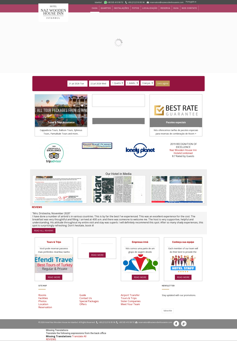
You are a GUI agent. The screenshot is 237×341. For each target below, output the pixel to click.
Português (190, 1)
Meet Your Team (130, 304)
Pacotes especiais (176, 122)
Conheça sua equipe (183, 242)
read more (54, 277)
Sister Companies (131, 301)
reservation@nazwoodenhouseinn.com (166, 2)
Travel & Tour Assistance (61, 122)
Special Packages (89, 301)
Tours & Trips (54, 242)
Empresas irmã (140, 242)
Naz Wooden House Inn (183, 150)
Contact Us (86, 298)
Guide (83, 295)
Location (43, 304)
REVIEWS (51, 339)
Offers (83, 304)
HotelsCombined (183, 153)
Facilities (43, 298)
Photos (42, 301)
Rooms (42, 295)
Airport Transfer (130, 295)
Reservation (45, 307)
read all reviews (43, 230)
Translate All (79, 336)
